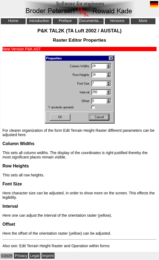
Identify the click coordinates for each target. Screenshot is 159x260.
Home (13, 21)
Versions (117, 21)
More (143, 21)
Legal (34, 255)
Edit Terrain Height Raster (85, 130)
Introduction (39, 21)
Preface (65, 21)
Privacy (21, 255)
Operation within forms (90, 246)
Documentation (91, 21)
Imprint (48, 255)
